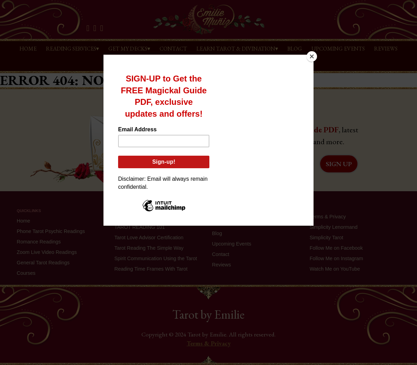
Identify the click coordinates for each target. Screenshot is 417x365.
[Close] (312, 56)
